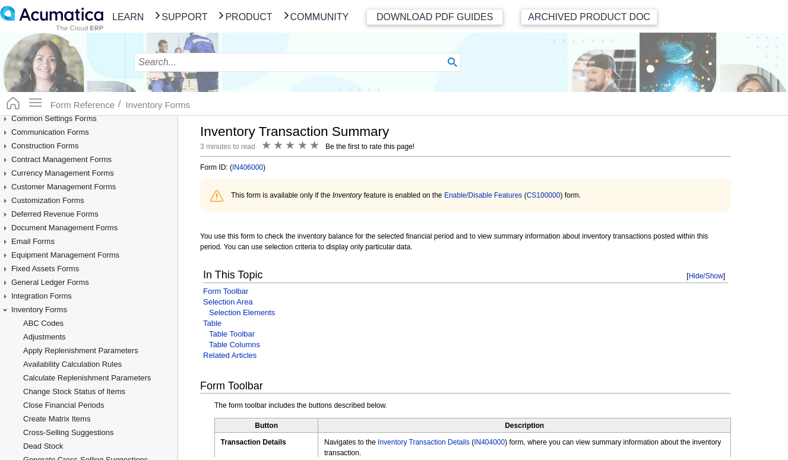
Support (184, 17)
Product (248, 17)
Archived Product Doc (589, 17)
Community (319, 17)
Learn (128, 17)
